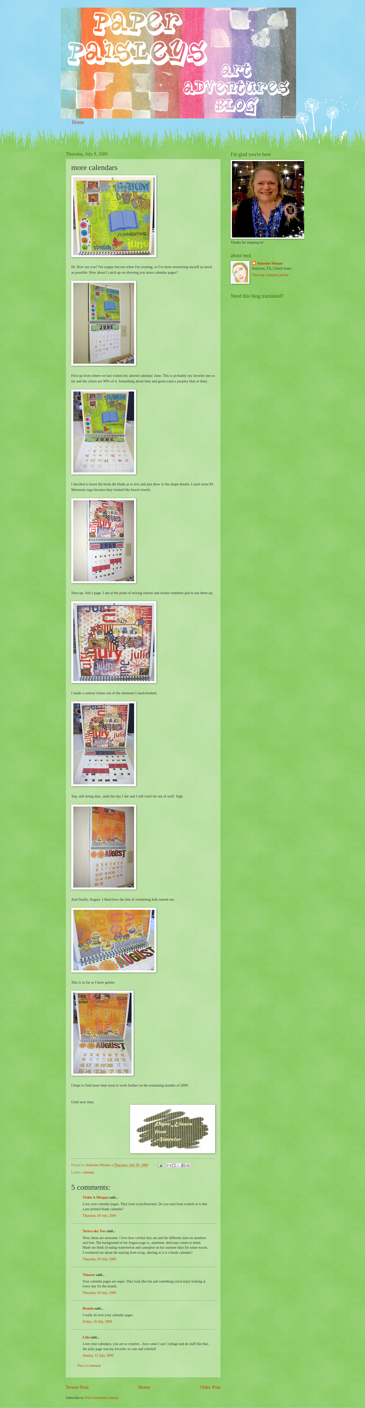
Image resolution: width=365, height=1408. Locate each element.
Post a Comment (89, 1366)
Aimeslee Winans (270, 263)
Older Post (210, 1387)
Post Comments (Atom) (101, 1398)
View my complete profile (270, 275)
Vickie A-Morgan (95, 1197)
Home (78, 122)
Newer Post (77, 1387)
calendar (88, 1172)
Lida (86, 1337)
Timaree (89, 1275)
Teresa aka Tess (94, 1231)
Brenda (88, 1308)
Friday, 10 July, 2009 (97, 1322)
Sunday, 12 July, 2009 (98, 1355)
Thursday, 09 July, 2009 (99, 1216)
